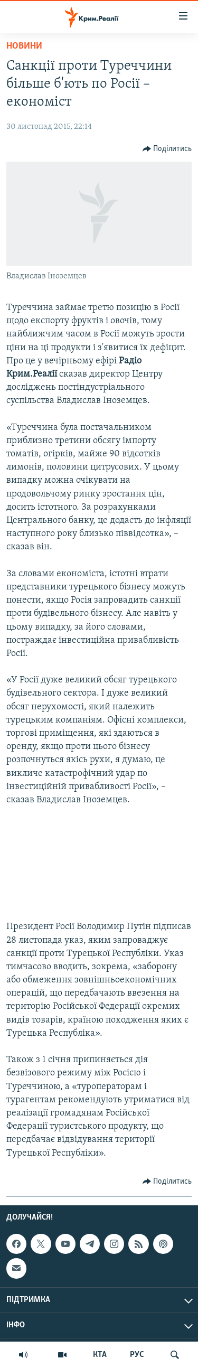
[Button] (167, 149)
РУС (137, 1355)
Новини (24, 46)
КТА (100, 1355)
